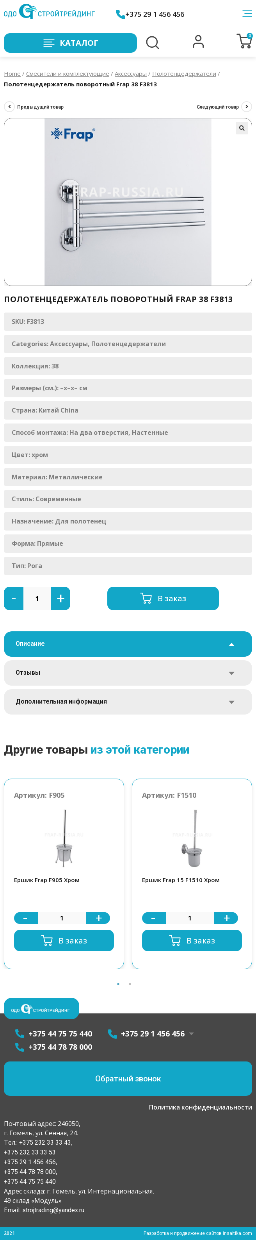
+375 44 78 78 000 (30, 1172)
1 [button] (118, 984)
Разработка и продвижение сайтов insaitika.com (198, 1233)
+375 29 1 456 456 (150, 14)
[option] (64, 874)
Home (12, 73)
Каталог (70, 43)
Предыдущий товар (40, 107)
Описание (30, 643)
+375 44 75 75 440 (30, 1181)
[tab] (128, 644)
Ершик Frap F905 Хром (47, 880)
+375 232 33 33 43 (44, 1142)
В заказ (172, 598)
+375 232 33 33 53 (30, 1152)
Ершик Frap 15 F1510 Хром (181, 880)
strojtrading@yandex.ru (53, 1210)
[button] (198, 46)
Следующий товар (218, 107)
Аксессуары (131, 73)
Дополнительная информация (61, 701)
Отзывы (28, 672)
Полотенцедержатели (184, 73)
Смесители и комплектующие (67, 73)
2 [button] (130, 984)
